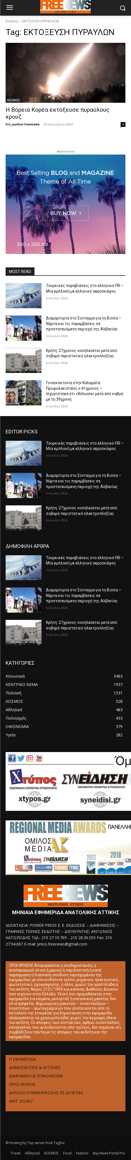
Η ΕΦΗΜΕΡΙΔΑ (22, 1059)
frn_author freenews (23, 124)
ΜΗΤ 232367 (21, 1101)
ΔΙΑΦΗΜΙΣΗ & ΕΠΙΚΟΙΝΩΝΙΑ (36, 1076)
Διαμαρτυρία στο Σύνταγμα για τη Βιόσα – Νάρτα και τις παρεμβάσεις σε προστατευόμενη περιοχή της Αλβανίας (83, 323)
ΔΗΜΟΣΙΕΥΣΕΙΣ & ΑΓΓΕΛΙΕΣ (35, 1067)
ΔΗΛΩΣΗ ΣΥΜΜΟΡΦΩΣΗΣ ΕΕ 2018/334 (45, 1092)
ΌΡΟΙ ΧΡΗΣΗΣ (22, 1084)
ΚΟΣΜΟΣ (13, 100)
